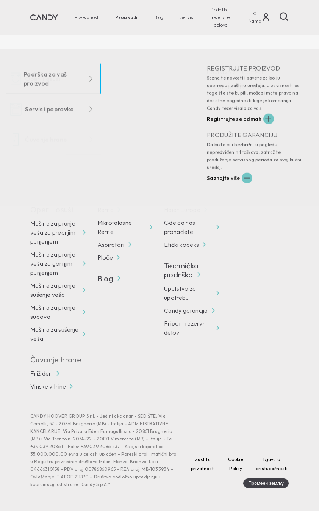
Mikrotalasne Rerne (114, 227)
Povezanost (87, 17)
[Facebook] (36, 173)
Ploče (105, 257)
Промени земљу (266, 483)
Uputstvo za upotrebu (180, 293)
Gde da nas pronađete (179, 227)
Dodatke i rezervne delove (220, 17)
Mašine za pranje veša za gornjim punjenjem (52, 263)
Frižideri (41, 373)
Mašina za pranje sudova (52, 312)
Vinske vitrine (48, 386)
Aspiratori (111, 244)
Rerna (105, 209)
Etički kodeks (181, 244)
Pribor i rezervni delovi (185, 328)
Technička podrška (182, 270)
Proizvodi (126, 17)
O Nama (255, 17)
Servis (186, 17)
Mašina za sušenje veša (54, 334)
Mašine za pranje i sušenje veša (54, 290)
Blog (159, 17)
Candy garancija (186, 310)
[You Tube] (58, 173)
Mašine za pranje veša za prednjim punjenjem (52, 232)
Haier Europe (182, 209)
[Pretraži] (284, 16)
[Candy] (44, 17)
